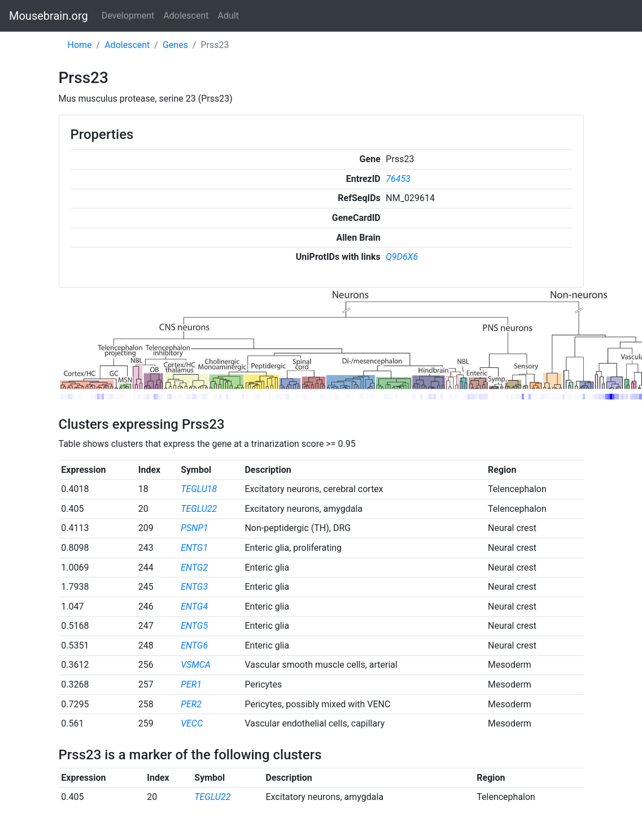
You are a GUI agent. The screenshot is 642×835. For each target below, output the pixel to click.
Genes (175, 45)
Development (128, 15)
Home (80, 45)
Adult (228, 15)
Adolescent (185, 15)
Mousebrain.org (48, 16)
